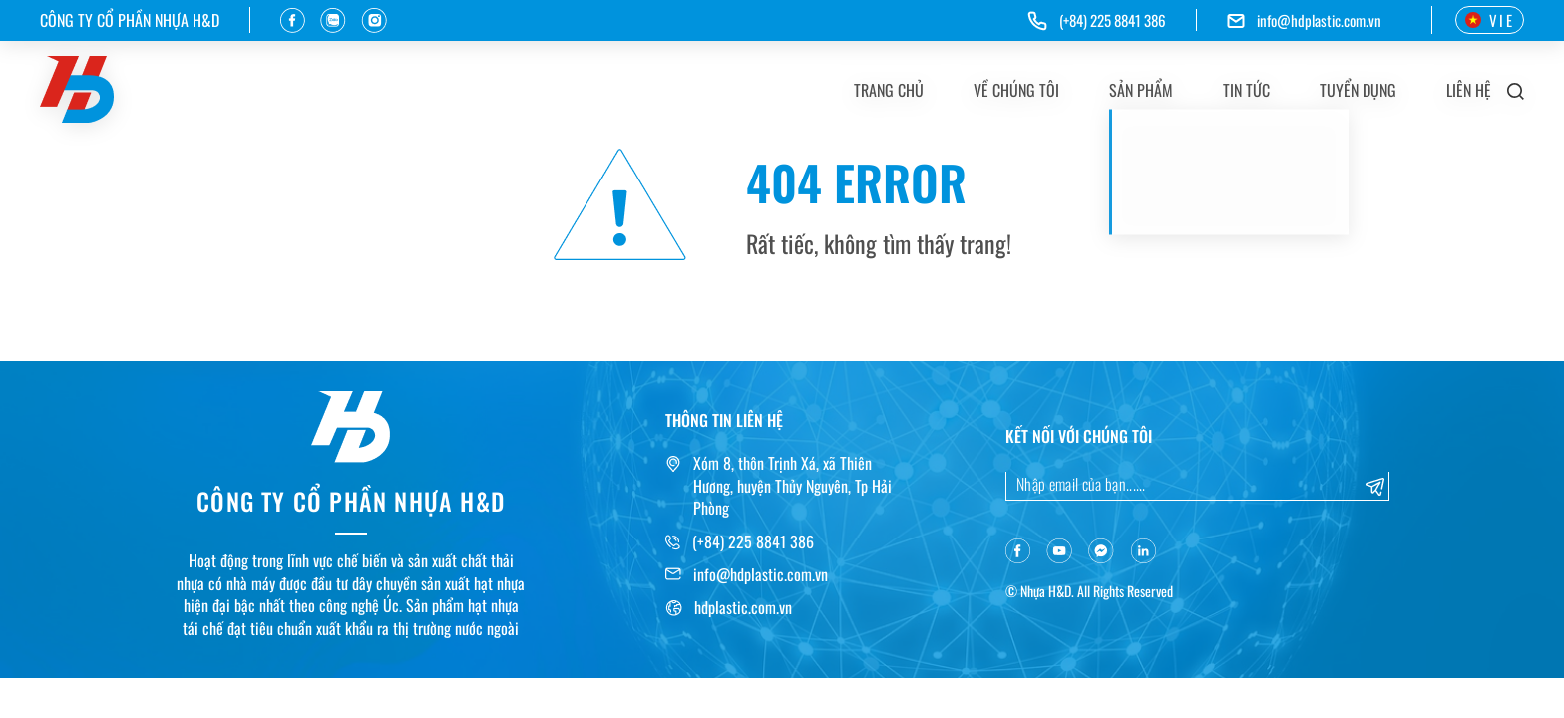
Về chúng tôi (1016, 90)
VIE (1489, 20)
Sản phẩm (1141, 90)
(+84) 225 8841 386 (753, 541)
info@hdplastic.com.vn (1319, 20)
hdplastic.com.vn (743, 607)
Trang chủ (889, 90)
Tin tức (1246, 90)
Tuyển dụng (1358, 90)
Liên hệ (1468, 90)
